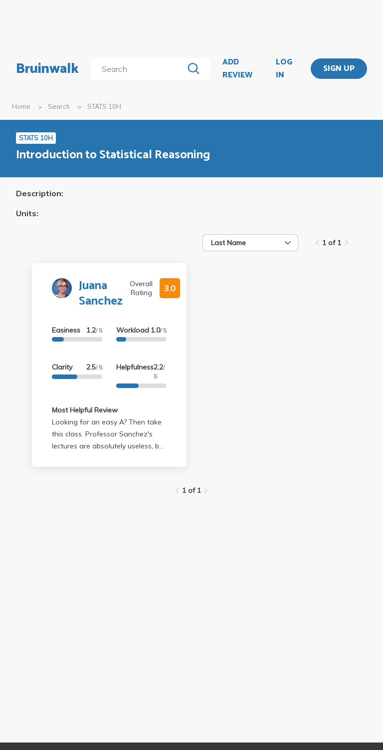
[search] (139, 69)
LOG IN (284, 68)
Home (21, 106)
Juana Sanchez (101, 293)
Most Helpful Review (85, 409)
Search (59, 106)
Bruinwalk (47, 69)
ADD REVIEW (237, 68)
